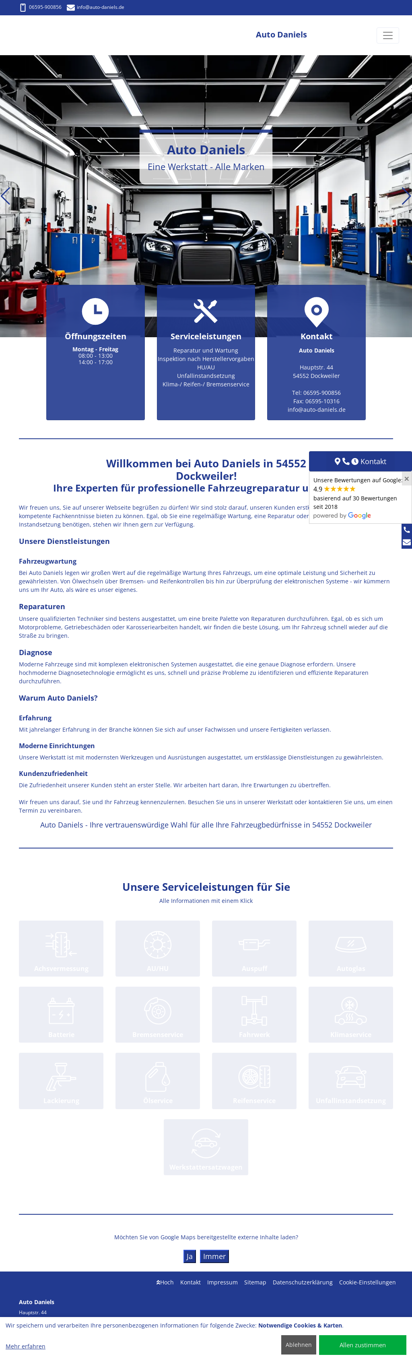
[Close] (407, 478)
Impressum (222, 1282)
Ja (190, 1256)
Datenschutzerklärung (303, 1282)
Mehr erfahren (25, 1346)
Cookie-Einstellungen (367, 1282)
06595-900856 (40, 7)
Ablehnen (299, 1344)
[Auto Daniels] (42, 35)
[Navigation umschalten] (388, 35)
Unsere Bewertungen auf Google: (358, 497)
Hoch (165, 1282)
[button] (5, 196)
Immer (214, 1256)
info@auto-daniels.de (95, 7)
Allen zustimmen (363, 1345)
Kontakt (190, 1282)
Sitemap (255, 1282)
